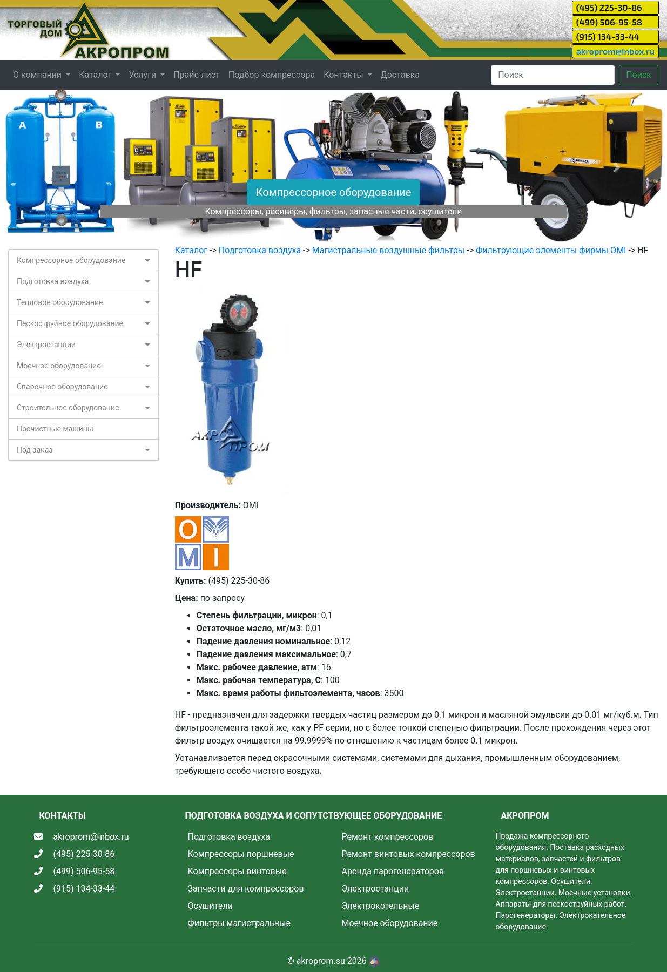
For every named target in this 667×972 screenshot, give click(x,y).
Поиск (638, 75)
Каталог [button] (96, 75)
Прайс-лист (196, 75)
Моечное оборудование (59, 365)
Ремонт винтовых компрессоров (408, 854)
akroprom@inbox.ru (615, 51)
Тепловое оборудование (60, 302)
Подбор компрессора (271, 75)
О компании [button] (38, 75)
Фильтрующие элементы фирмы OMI (551, 250)
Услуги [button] (143, 75)
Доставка (400, 75)
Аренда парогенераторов (393, 871)
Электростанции (46, 344)
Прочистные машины (55, 428)
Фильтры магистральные (239, 923)
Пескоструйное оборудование (70, 323)
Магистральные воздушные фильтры (388, 250)
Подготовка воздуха (53, 281)
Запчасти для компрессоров (246, 888)
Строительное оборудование (68, 407)
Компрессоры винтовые (237, 871)
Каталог (191, 250)
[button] (50, 167)
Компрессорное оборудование (334, 192)
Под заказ (34, 450)
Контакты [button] (344, 75)
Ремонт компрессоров (388, 837)
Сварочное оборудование (62, 386)
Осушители (210, 906)
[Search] (553, 75)
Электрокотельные (381, 906)
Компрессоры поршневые (241, 854)
